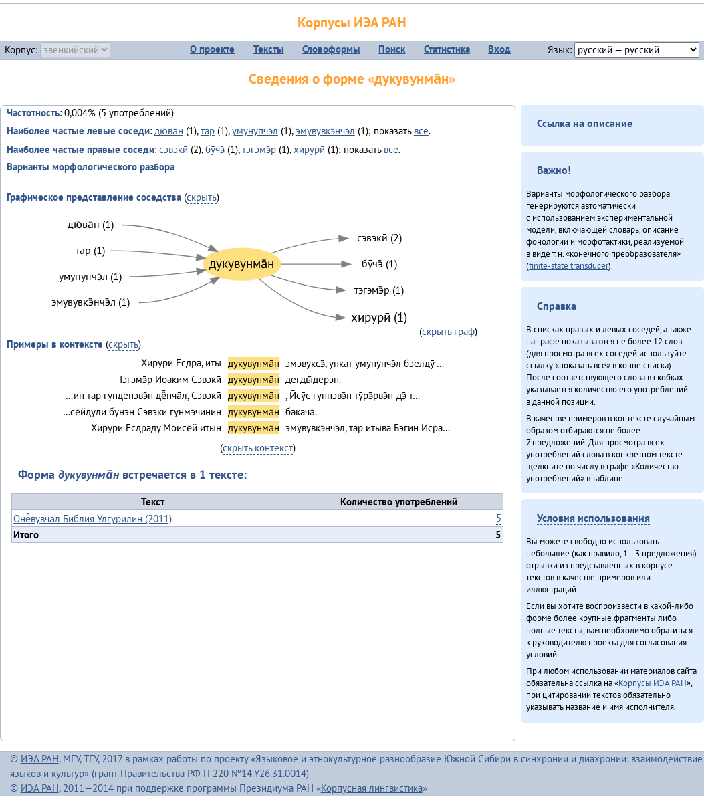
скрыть (202, 197)
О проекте (212, 49)
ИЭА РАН (40, 758)
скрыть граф (448, 331)
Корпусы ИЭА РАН (352, 22)
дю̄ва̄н (168, 130)
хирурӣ (309, 149)
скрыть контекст (258, 447)
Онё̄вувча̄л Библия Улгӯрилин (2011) (92, 518)
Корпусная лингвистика (372, 788)
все (421, 130)
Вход (499, 49)
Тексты (268, 49)
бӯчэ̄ (215, 149)
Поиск (391, 49)
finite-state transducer (568, 265)
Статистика (447, 49)
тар (208, 130)
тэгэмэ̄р (259, 149)
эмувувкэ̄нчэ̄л (325, 130)
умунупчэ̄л (255, 130)
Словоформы (331, 49)
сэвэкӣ (173, 149)
